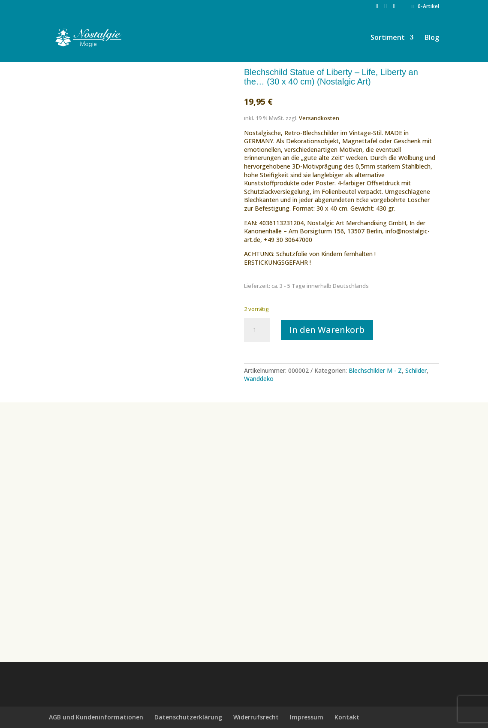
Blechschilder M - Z (375, 370)
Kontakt (346, 717)
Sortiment (388, 38)
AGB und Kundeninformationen (96, 717)
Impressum (306, 717)
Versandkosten (319, 118)
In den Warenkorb (326, 329)
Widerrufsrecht (256, 717)
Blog (432, 38)
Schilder (416, 370)
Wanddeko (259, 379)
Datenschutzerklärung (188, 717)
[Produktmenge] (257, 330)
